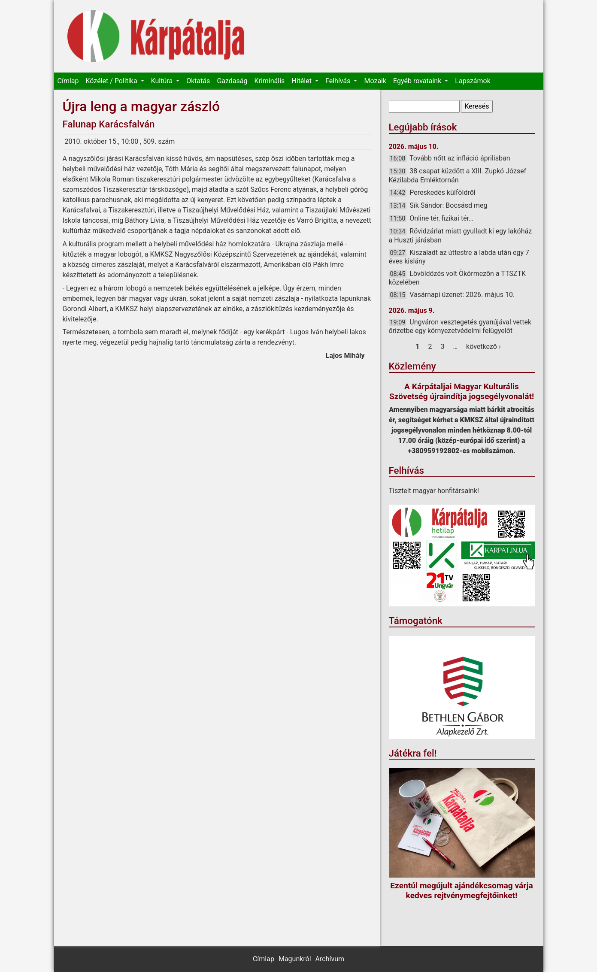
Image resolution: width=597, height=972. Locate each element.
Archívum (329, 959)
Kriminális (269, 81)
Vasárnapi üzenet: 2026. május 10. (462, 295)
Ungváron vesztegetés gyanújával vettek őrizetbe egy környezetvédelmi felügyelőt (460, 326)
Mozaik (375, 81)
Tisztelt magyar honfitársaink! (434, 491)
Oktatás (198, 81)
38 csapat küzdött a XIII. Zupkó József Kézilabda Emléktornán (458, 175)
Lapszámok (472, 81)
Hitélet (302, 81)
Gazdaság (232, 81)
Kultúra (162, 81)
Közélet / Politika (112, 81)
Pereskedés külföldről (442, 192)
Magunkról (295, 959)
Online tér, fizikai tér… (441, 218)
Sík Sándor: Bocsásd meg (448, 205)
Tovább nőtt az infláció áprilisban (459, 158)
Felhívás (338, 81)
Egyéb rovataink (418, 81)
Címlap (68, 81)
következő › (483, 346)
